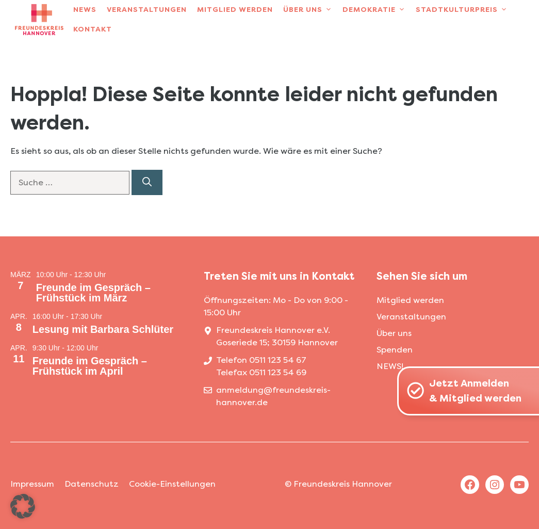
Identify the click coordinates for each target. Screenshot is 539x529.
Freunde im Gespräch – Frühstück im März (93, 292)
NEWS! (390, 366)
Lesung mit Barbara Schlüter (102, 329)
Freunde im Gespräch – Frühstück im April (89, 366)
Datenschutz (91, 484)
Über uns (310, 10)
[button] (22, 506)
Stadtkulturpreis (464, 10)
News (84, 9)
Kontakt (92, 29)
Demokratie (376, 10)
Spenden (395, 350)
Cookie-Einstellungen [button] (172, 484)
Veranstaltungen (147, 9)
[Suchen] (147, 182)
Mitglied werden (235, 9)
